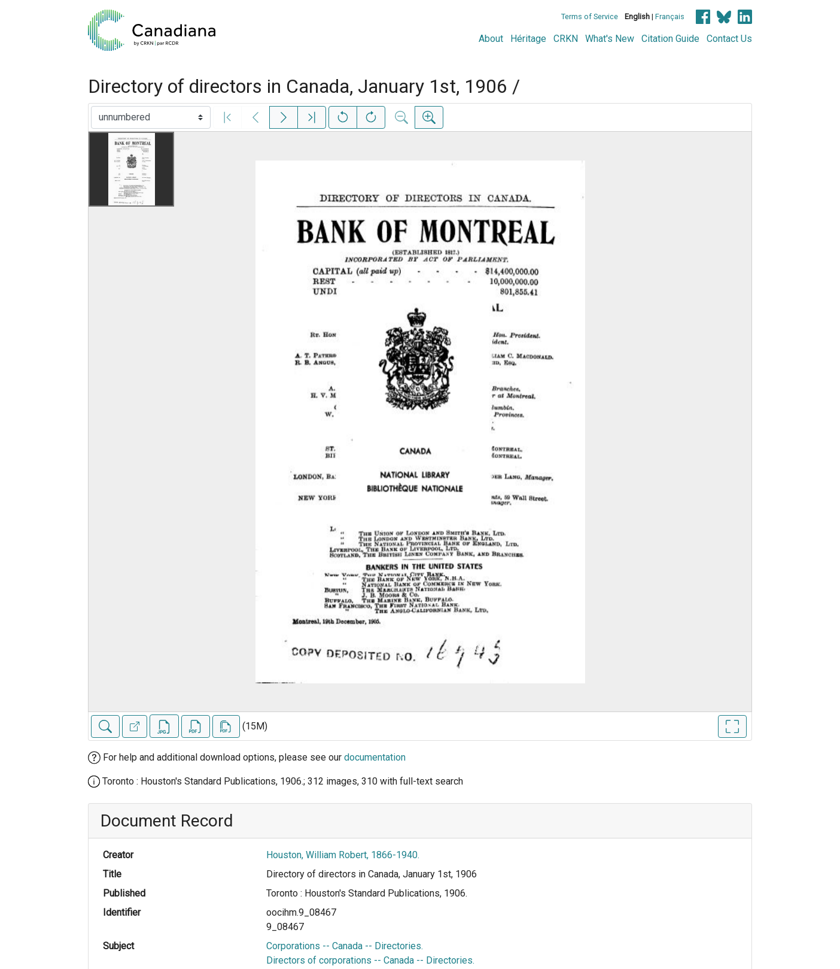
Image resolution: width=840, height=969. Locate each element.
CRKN (565, 38)
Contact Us (729, 38)
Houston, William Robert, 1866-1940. (342, 855)
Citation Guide (670, 38)
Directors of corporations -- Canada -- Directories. (370, 960)
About (491, 38)
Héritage (528, 38)
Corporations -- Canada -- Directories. (344, 946)
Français (669, 16)
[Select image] (151, 117)
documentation (375, 757)
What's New (609, 38)
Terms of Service (589, 16)
